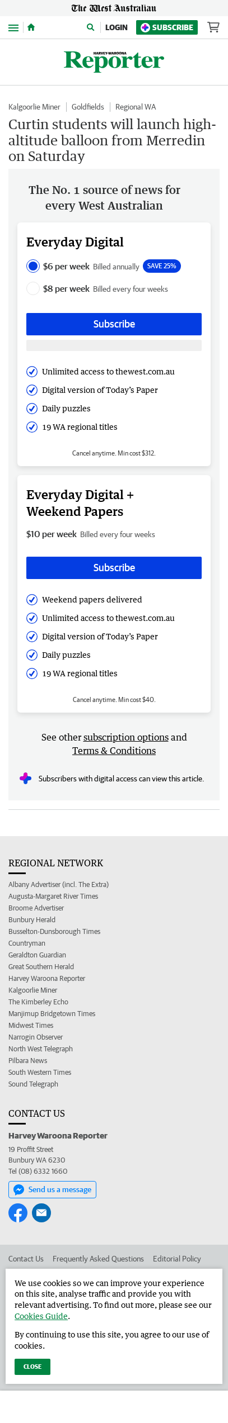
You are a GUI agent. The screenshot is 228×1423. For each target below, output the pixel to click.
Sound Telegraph (33, 1084)
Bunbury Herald (31, 920)
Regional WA (135, 106)
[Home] (31, 27)
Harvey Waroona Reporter (46, 978)
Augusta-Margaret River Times (53, 896)
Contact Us (26, 1258)
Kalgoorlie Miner (34, 106)
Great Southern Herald (41, 966)
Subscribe (167, 27)
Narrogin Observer (35, 1037)
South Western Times (39, 1072)
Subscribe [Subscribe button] (114, 324)
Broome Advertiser (36, 908)
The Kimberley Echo (38, 1002)
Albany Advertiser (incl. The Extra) (58, 884)
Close (32, 1366)
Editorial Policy (177, 1258)
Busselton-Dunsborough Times (54, 931)
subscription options (126, 737)
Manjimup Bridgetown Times (51, 1013)
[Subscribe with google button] (114, 346)
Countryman (26, 943)
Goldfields (88, 106)
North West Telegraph (40, 1049)
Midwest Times (30, 1025)
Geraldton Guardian (37, 955)
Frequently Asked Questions (98, 1258)
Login (116, 27)
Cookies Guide (41, 1316)
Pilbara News (27, 1060)
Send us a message (52, 1190)
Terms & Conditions (114, 750)
